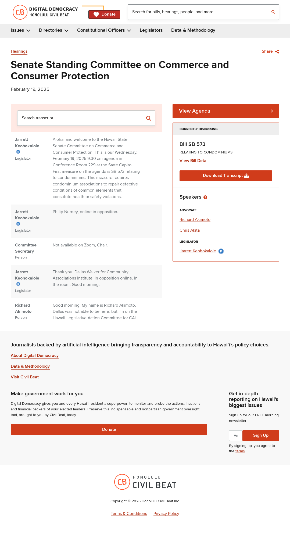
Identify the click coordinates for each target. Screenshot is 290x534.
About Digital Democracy (35, 355)
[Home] (47, 12)
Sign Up (260, 435)
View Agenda (226, 111)
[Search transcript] (148, 118)
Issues (20, 30)
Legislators (151, 30)
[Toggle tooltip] (205, 197)
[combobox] (203, 12)
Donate (104, 14)
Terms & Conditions (129, 513)
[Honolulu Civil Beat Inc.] (145, 482)
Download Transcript (226, 175)
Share (270, 51)
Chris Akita (190, 230)
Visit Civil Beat (25, 377)
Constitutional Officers (104, 30)
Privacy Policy (166, 513)
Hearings (19, 51)
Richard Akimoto (195, 219)
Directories (54, 30)
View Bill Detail (194, 160)
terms (240, 451)
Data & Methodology (193, 30)
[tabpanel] (86, 212)
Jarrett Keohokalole (202, 251)
